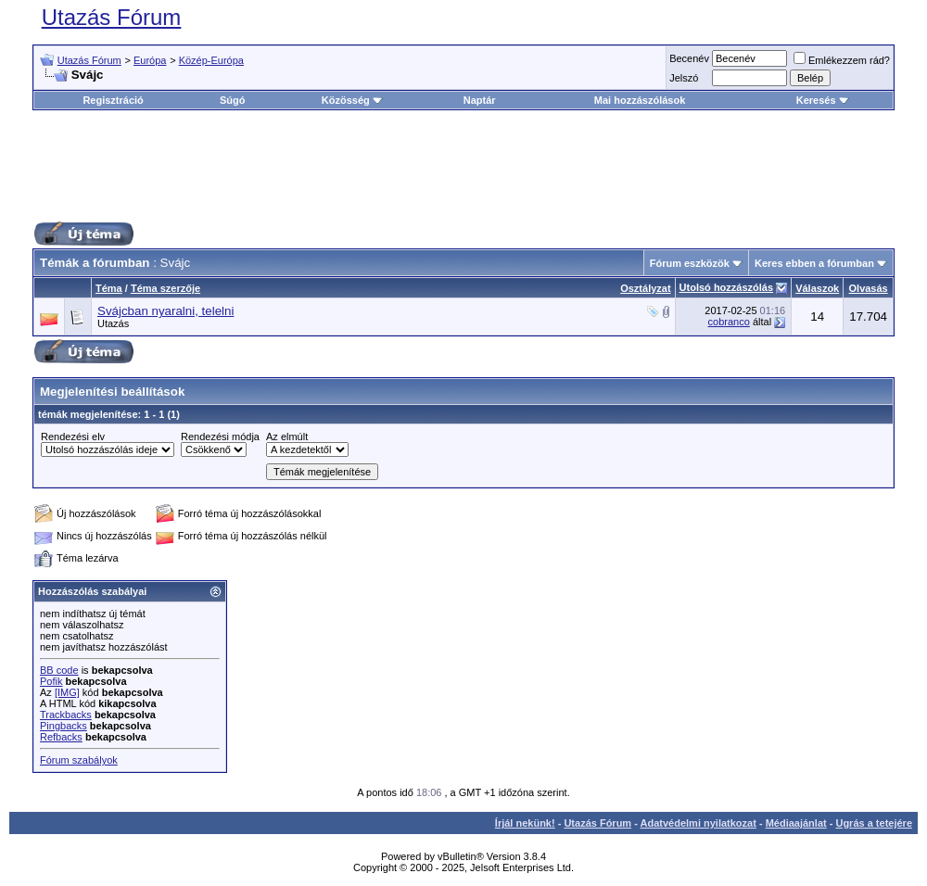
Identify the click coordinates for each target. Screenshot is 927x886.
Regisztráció (113, 100)
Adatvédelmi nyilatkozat (698, 823)
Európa (149, 60)
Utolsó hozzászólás (726, 287)
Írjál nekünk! (525, 823)
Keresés (822, 100)
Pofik (51, 681)
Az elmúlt (287, 436)
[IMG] (67, 692)
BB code (59, 670)
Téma (108, 288)
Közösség (352, 100)
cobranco (729, 321)
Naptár (480, 100)
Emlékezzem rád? (842, 60)
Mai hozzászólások (639, 100)
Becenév (689, 58)
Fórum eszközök (690, 263)
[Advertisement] (463, 166)
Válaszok (817, 288)
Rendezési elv (73, 436)
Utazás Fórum (112, 17)
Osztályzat (645, 288)
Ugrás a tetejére (873, 823)
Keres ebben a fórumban (814, 263)
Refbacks (61, 736)
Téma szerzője (165, 288)
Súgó (233, 100)
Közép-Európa (211, 60)
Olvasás (868, 288)
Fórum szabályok (79, 760)
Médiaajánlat (796, 823)
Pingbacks (63, 725)
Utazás (113, 323)
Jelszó (683, 77)
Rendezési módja (220, 436)
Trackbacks (66, 714)
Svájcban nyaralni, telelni (165, 311)
